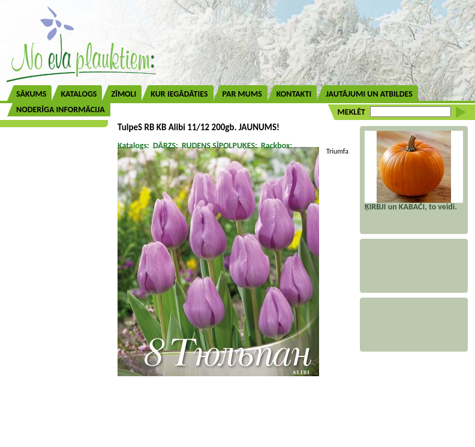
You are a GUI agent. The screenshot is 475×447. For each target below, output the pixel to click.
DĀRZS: (165, 145)
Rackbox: (276, 145)
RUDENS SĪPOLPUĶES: (219, 145)
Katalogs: (133, 145)
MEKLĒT (351, 112)
